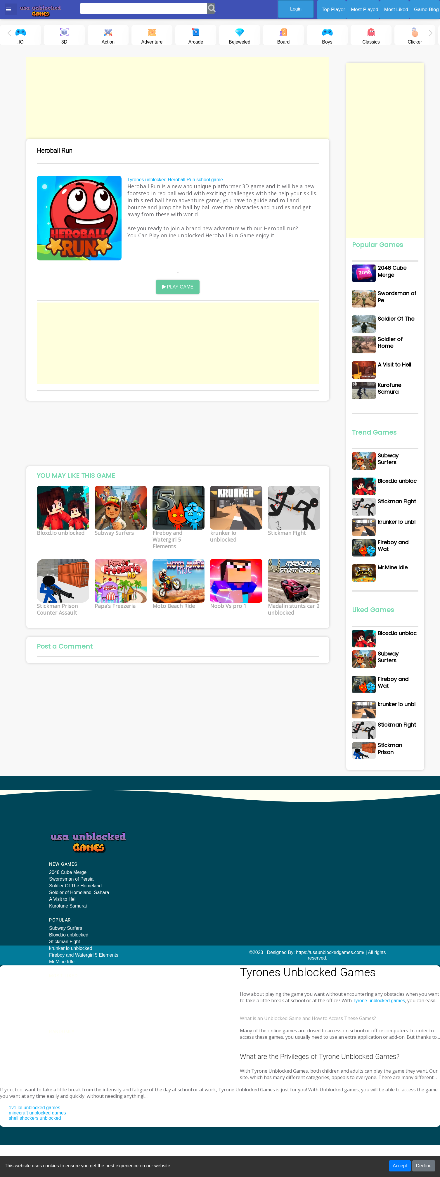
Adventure (152, 34)
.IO (20, 34)
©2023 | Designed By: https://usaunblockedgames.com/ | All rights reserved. (220, 989)
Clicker (415, 34)
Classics (371, 34)
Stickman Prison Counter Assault (258, 903)
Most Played (364, 9)
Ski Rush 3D (325, 870)
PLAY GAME (176, 283)
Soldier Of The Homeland (75, 922)
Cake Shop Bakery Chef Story (343, 883)
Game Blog (426, 9)
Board (283, 34)
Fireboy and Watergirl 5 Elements (171, 897)
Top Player (333, 9)
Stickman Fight (152, 883)
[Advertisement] (176, 98)
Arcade (195, 34)
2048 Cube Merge (67, 909)
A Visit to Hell (63, 936)
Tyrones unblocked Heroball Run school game (176, 181)
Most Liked (396, 9)
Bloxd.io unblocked (156, 876)
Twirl (317, 897)
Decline (424, 1166)
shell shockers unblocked (35, 1149)
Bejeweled (239, 34)
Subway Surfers (153, 870)
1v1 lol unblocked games (34, 1139)
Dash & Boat (325, 903)
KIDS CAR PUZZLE (332, 876)
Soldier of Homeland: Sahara (79, 929)
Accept (400, 1166)
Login (298, 8)
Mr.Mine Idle (149, 903)
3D (64, 34)
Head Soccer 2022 (331, 890)
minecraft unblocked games (37, 1144)
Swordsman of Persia (71, 915)
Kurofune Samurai (68, 942)
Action (108, 34)
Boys (327, 34)
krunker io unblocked (158, 890)
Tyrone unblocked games (339, 1026)
